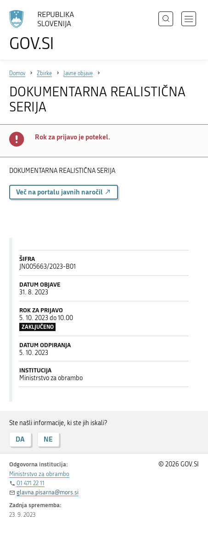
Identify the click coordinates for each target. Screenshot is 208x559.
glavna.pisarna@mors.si (48, 492)
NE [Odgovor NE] (48, 439)
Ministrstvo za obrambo (39, 473)
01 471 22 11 (31, 483)
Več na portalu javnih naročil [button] (63, 192)
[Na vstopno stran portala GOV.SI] (46, 31)
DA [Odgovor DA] (20, 439)
